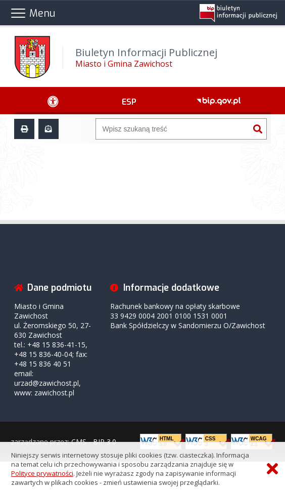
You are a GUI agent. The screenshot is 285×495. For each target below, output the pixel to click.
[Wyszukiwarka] (172, 129)
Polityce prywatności (42, 473)
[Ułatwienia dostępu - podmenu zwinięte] (52, 100)
